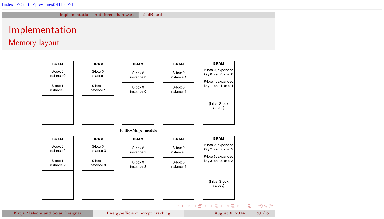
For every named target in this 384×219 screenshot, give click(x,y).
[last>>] (66, 4)
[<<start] (22, 4)
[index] (8, 4)
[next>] (52, 4)
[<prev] (37, 4)
